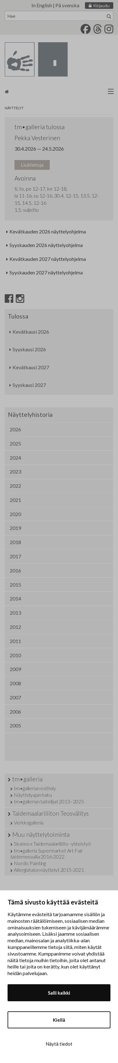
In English (41, 5)
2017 (15, 556)
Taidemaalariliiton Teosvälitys (50, 813)
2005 (15, 725)
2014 (15, 598)
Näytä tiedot (59, 1044)
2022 (15, 486)
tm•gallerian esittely (35, 788)
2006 (15, 712)
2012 (15, 627)
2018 (15, 542)
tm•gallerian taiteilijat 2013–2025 (49, 801)
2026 (15, 429)
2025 (15, 443)
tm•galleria (27, 779)
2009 (15, 669)
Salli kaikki (59, 993)
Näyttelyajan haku (33, 795)
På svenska (67, 5)
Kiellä (59, 1020)
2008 (15, 683)
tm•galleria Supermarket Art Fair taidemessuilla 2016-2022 (46, 853)
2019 (15, 528)
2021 (15, 500)
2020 (15, 514)
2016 (15, 570)
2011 (15, 641)
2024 (15, 458)
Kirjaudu (101, 5)
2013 (15, 613)
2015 (15, 585)
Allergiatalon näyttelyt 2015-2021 (49, 870)
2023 (15, 471)
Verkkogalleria (28, 822)
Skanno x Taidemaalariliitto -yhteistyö (52, 844)
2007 (15, 697)
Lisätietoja (32, 165)
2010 (15, 655)
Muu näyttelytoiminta (41, 834)
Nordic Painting (30, 863)
